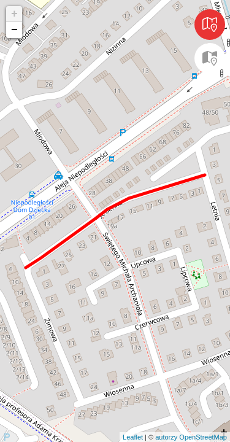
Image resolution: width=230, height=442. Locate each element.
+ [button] (14, 14)
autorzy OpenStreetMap (191, 437)
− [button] (14, 30)
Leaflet (133, 437)
